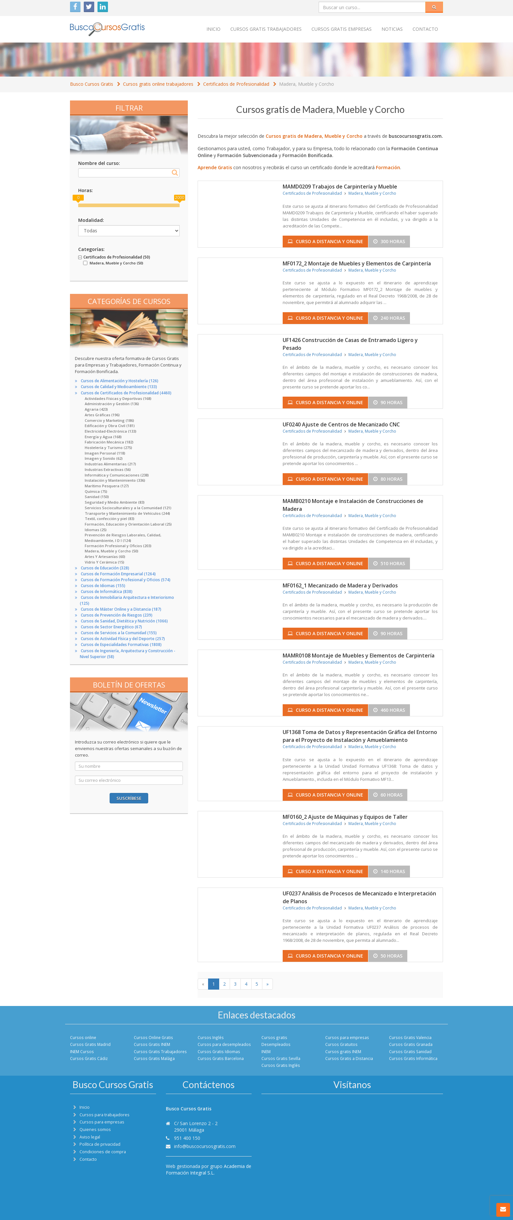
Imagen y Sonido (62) (104, 458)
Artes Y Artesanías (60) (105, 556)
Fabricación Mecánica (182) (109, 442)
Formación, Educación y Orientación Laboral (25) (128, 524)
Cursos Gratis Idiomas (219, 1051)
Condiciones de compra (103, 1152)
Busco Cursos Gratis (91, 84)
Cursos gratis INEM (343, 1051)
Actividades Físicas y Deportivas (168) (118, 398)
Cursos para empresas (347, 1037)
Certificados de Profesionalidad (236, 84)
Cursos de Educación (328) (105, 568)
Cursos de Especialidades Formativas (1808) (121, 644)
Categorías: (91, 249)
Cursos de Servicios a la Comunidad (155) (119, 633)
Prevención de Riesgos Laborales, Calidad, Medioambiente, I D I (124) (123, 537)
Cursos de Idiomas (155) (103, 585)
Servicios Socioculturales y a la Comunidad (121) (128, 507)
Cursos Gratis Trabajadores (160, 1051)
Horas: (85, 190)
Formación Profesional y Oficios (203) (118, 545)
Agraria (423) (96, 409)
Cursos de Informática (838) (107, 591)
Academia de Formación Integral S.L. (208, 1169)
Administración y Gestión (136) (112, 403)
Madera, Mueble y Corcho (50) (111, 550)
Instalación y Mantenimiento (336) (115, 480)
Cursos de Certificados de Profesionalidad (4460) (126, 393)
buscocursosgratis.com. (416, 136)
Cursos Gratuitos (341, 1044)
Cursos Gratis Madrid (90, 1044)
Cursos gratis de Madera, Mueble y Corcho (314, 136)
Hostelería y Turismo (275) (108, 447)
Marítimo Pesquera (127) (107, 485)
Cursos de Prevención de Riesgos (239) (116, 615)
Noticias (392, 29)
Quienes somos (95, 1129)
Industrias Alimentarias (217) (110, 463)
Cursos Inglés (211, 1037)
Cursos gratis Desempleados (276, 1041)
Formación (388, 167)
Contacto (425, 29)
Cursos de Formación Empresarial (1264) (118, 574)
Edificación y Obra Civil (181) (110, 425)
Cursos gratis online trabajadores (158, 84)
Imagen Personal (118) (105, 453)
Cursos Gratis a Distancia (349, 1058)
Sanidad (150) (97, 496)
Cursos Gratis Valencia (410, 1037)
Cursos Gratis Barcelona (221, 1058)
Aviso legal (90, 1137)
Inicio (213, 29)
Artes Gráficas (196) (102, 414)
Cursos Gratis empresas (341, 29)
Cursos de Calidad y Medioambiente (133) (119, 386)
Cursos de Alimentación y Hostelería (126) (119, 381)
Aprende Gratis (215, 167)
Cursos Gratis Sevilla (280, 1058)
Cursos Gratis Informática (413, 1058)
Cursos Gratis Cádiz (89, 1058)
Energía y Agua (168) (103, 436)
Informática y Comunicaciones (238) (117, 475)
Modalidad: (91, 220)
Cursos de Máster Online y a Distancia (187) (121, 609)
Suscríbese (128, 798)
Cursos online (83, 1037)
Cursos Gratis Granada (411, 1044)
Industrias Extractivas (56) (108, 469)
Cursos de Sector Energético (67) (111, 627)
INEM (266, 1051)
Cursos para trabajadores (105, 1115)
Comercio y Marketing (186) (109, 420)
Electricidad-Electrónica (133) (110, 431)
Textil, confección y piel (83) (109, 518)
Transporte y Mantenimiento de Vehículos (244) (127, 513)
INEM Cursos (82, 1051)
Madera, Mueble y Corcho (306, 84)
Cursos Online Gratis (153, 1037)
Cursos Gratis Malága (154, 1058)
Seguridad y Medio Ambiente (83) (115, 502)
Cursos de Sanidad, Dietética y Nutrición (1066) (124, 621)
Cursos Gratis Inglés (280, 1065)
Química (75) (96, 491)
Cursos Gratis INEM (152, 1044)
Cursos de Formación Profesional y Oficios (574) (125, 580)
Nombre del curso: (99, 163)
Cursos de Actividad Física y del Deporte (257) (123, 638)
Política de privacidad (100, 1144)
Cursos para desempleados (224, 1044)
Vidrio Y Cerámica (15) (104, 562)
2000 (179, 197)
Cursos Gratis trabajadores (266, 29)
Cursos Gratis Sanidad (410, 1051)
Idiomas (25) (96, 529)
